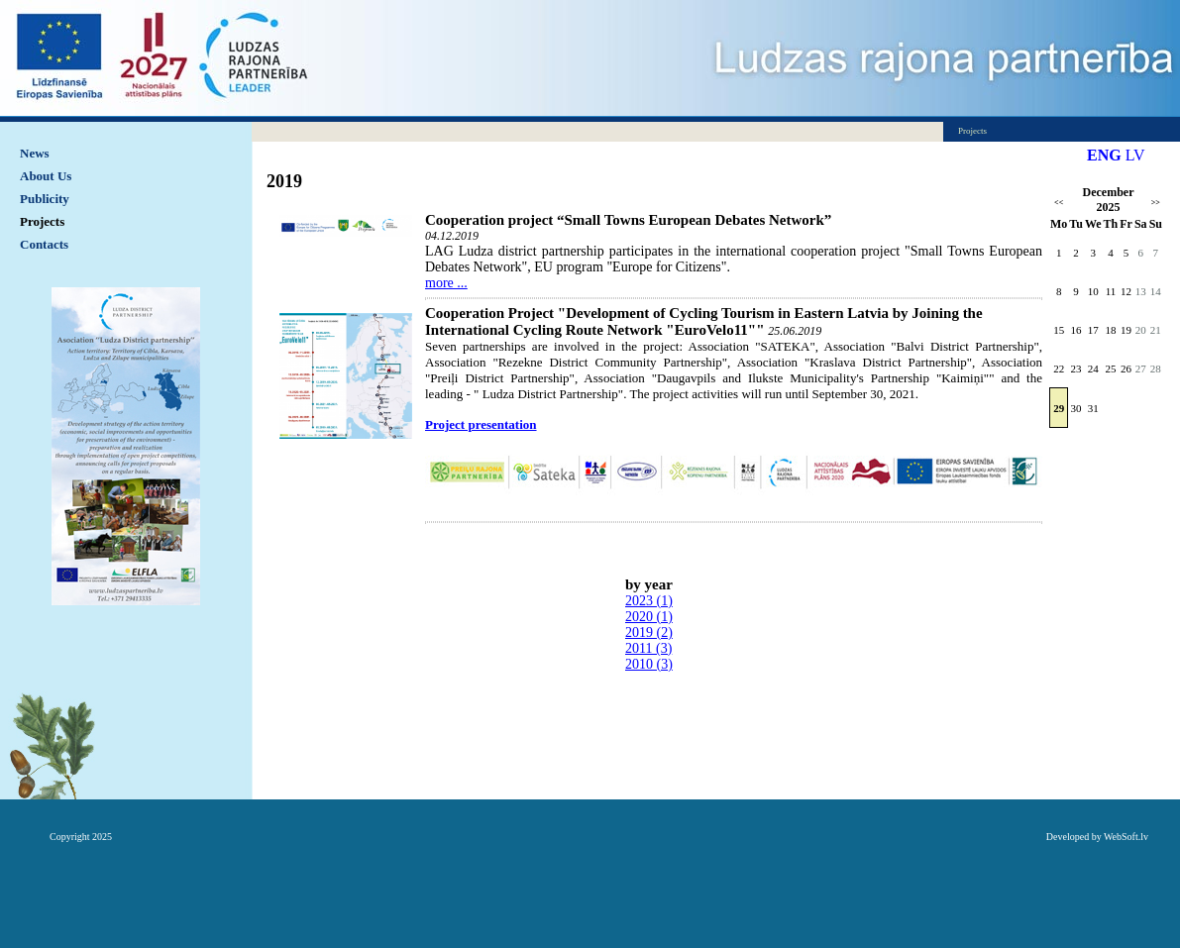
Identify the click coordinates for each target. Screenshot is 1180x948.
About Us (45, 175)
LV (1135, 155)
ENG (1104, 155)
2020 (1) (649, 616)
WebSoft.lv (1126, 836)
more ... (446, 282)
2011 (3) (648, 648)
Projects (42, 221)
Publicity (44, 198)
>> (1155, 202)
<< (1058, 202)
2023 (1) (649, 600)
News (35, 153)
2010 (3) (649, 664)
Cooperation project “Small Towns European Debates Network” (628, 220)
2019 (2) (649, 632)
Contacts (44, 244)
